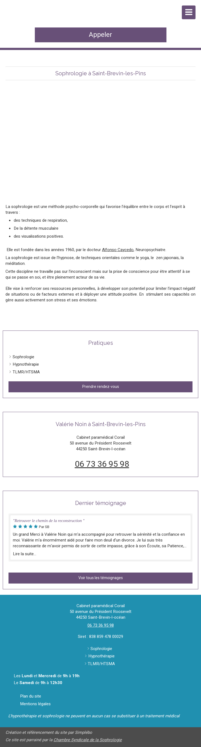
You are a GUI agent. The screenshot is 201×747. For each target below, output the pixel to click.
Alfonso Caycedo (118, 250)
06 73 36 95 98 (102, 464)
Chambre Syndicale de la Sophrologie (87, 740)
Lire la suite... (24, 554)
